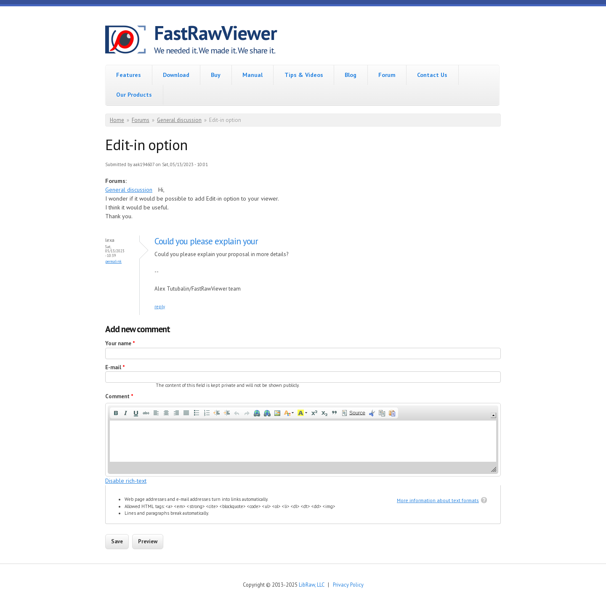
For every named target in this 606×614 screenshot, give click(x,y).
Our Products (134, 94)
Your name (120, 343)
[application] (303, 439)
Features (128, 75)
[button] (116, 413)
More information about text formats (438, 500)
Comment (119, 396)
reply (159, 307)
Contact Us (432, 75)
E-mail (115, 367)
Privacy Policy (348, 584)
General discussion (179, 120)
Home (117, 120)
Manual (252, 75)
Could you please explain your (206, 241)
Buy (216, 75)
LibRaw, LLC (311, 584)
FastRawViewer (215, 32)
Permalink (113, 261)
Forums (140, 120)
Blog (350, 75)
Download (176, 75)
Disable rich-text (125, 480)
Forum (387, 75)
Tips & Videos (303, 75)
